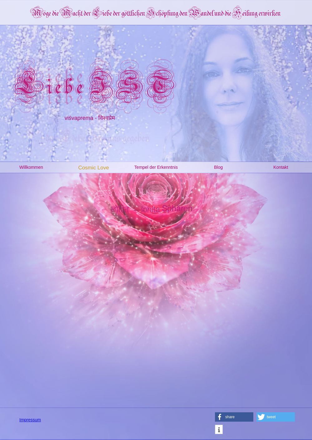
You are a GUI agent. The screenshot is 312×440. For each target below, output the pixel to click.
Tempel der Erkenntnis (156, 167)
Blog (218, 167)
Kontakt (280, 167)
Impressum (30, 419)
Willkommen (31, 167)
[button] (234, 417)
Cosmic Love (93, 168)
